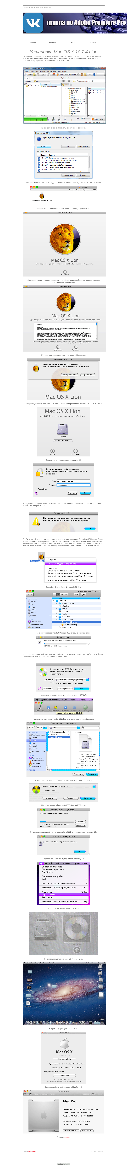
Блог (73, 42)
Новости (52, 42)
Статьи (93, 42)
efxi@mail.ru (31, 1151)
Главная (32, 42)
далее (66, 1137)
